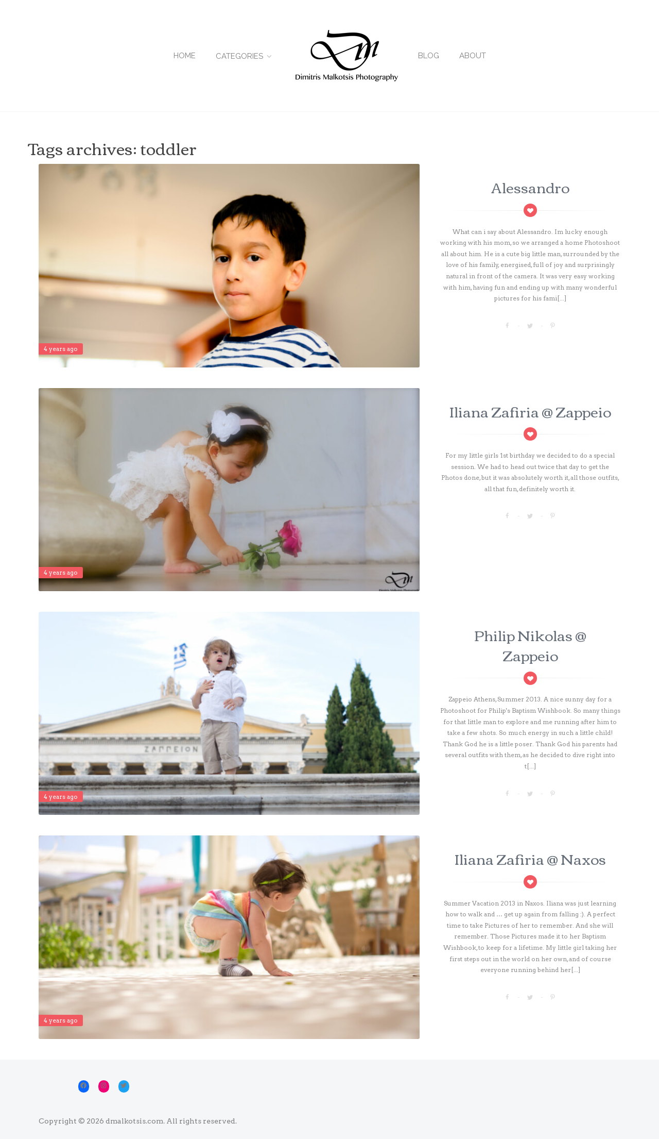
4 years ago (61, 349)
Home (185, 55)
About (472, 55)
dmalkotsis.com (134, 1121)
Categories (239, 56)
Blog (428, 55)
